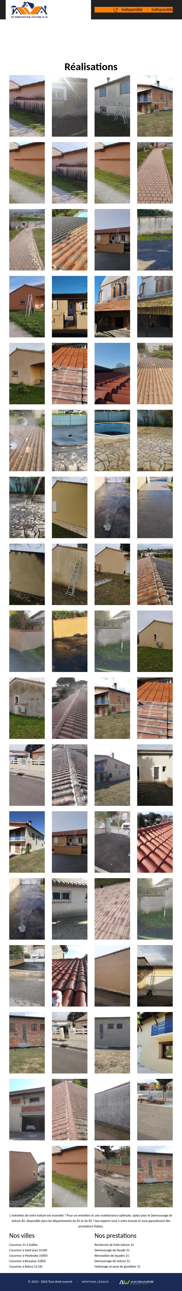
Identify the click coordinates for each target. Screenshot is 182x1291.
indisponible (132, 9)
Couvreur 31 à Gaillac (23, 1245)
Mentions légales (95, 1281)
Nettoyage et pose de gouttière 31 (117, 1267)
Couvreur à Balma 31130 (25, 1267)
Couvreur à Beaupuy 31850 (27, 1261)
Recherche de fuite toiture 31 (114, 1245)
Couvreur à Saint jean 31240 (28, 1250)
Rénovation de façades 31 (112, 1256)
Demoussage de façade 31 (112, 1250)
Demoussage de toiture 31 (112, 1261)
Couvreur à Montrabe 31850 (28, 1256)
